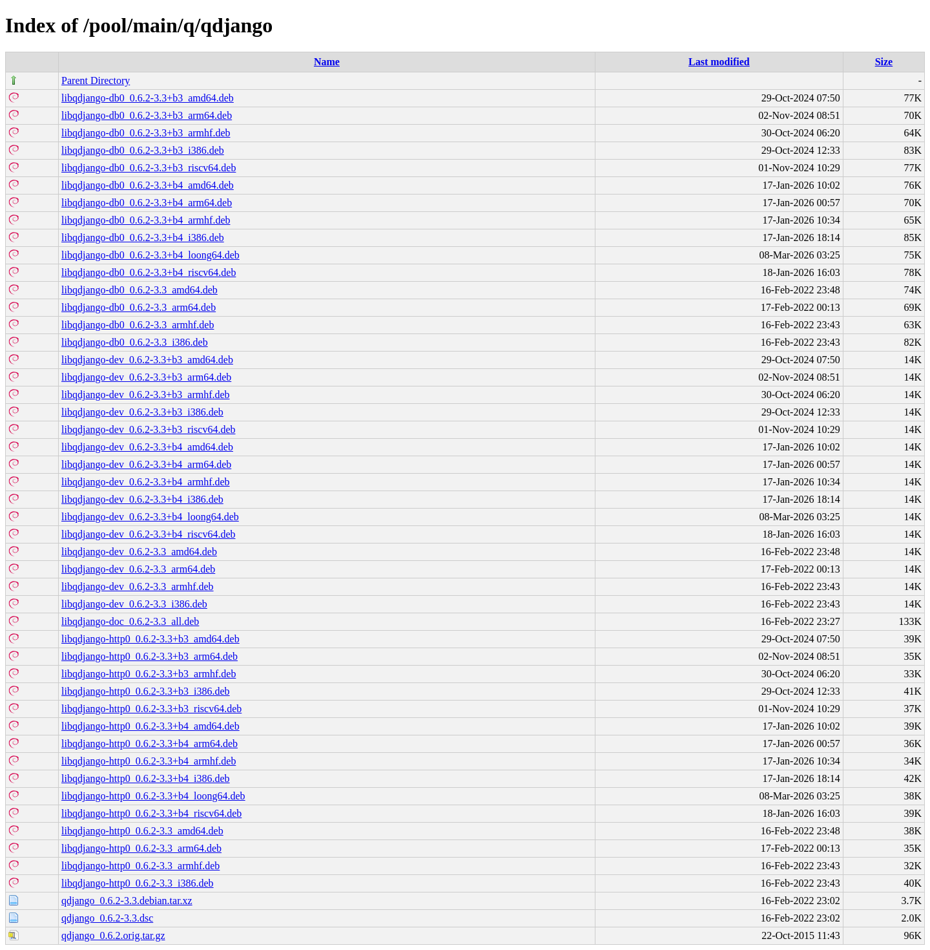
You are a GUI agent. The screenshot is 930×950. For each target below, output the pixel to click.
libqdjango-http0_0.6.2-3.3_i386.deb (137, 883)
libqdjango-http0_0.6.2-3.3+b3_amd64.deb (150, 638)
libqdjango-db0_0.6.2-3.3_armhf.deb (137, 324)
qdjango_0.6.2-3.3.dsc (107, 918)
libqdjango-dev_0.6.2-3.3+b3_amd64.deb (147, 359)
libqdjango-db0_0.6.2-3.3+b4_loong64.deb (150, 254)
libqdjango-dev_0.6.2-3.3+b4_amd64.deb (147, 446)
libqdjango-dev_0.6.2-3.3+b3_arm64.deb (146, 377)
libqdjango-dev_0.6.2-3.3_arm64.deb (138, 569)
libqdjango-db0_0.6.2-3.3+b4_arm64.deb (146, 202)
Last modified (719, 61)
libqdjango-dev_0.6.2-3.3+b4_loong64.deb (150, 516)
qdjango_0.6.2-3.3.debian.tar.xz (126, 900)
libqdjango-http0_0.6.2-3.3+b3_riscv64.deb (151, 708)
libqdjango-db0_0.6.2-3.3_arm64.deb (138, 307)
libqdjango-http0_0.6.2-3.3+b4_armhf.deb (148, 760)
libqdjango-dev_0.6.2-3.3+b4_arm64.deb (146, 464)
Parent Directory (95, 80)
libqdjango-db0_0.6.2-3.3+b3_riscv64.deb (148, 167)
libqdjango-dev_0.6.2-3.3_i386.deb (134, 603)
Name (327, 61)
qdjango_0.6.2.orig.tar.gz (113, 935)
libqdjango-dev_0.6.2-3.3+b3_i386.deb (142, 411)
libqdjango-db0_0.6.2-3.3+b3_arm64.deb (146, 115)
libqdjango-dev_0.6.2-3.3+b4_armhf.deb (145, 481)
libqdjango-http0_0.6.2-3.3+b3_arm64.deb (149, 656)
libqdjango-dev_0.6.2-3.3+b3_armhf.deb (145, 394)
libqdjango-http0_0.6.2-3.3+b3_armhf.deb (148, 673)
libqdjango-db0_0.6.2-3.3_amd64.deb (139, 289)
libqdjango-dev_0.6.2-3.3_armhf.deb (137, 586)
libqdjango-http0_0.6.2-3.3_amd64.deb (142, 830)
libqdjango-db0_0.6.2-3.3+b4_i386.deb (142, 237)
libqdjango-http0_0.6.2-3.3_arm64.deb (141, 848)
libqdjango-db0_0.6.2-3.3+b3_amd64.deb (147, 97)
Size (884, 61)
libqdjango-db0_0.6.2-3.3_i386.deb (134, 342)
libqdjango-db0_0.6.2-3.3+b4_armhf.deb (145, 220)
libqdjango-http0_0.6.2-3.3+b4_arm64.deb (149, 743)
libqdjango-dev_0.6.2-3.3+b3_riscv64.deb (148, 429)
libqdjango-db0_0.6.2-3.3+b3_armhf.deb (145, 132)
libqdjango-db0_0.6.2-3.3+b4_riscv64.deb (148, 272)
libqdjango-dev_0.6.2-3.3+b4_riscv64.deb (148, 534)
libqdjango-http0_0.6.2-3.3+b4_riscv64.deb (151, 813)
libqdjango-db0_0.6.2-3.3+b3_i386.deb (142, 150)
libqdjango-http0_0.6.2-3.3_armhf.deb (140, 865)
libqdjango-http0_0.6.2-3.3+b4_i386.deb (145, 778)
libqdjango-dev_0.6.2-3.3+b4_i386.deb (142, 499)
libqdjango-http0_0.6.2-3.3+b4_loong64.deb (153, 795)
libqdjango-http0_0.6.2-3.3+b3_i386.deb (145, 691)
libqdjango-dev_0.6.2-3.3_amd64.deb (139, 551)
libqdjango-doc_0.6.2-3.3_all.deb (130, 621)
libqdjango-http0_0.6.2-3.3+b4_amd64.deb (150, 726)
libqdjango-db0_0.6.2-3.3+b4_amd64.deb (147, 185)
